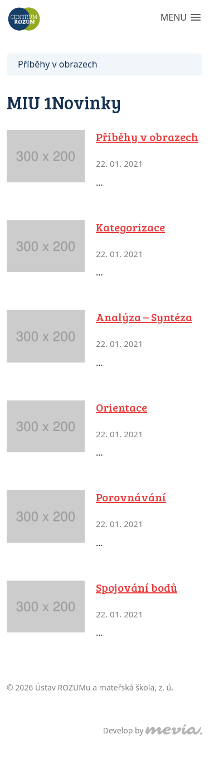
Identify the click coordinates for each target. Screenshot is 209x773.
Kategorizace (130, 227)
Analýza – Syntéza (144, 317)
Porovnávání (131, 497)
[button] (180, 18)
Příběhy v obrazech (58, 64)
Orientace (121, 407)
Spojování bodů (136, 587)
